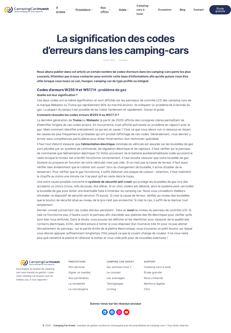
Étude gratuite (220, 10)
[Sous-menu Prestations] (92, 10)
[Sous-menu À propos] (67, 10)
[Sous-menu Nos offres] (110, 10)
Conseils (123, 60)
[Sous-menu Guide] (128, 10)
